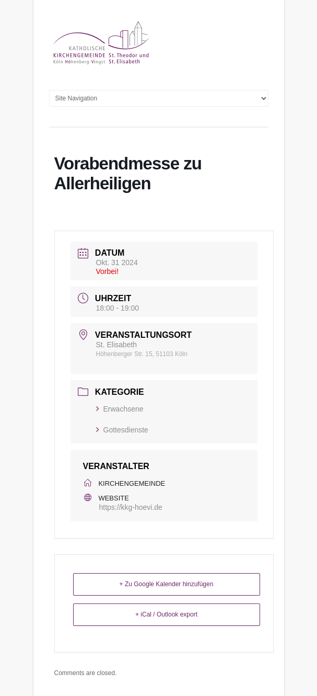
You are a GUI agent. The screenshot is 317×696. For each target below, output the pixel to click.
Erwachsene (120, 409)
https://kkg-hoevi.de (130, 507)
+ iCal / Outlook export (166, 614)
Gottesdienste (122, 430)
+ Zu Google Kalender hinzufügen (167, 584)
